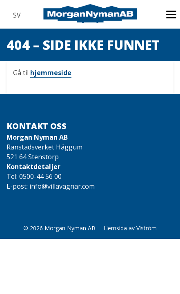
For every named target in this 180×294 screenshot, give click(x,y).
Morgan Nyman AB (70, 228)
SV (17, 15)
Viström (146, 228)
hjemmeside (50, 72)
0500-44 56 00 (40, 176)
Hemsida (115, 228)
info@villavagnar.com (62, 186)
